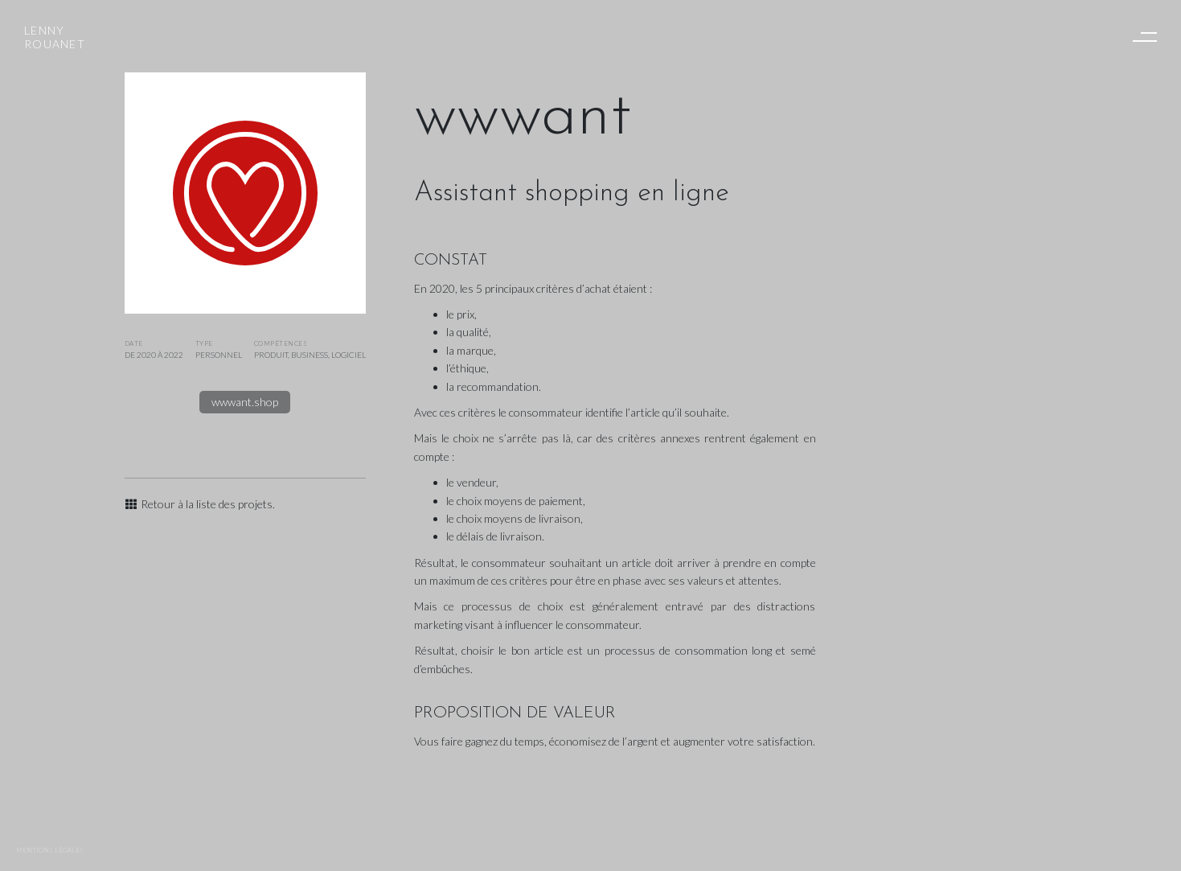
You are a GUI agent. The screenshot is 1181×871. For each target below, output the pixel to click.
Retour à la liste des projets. (200, 504)
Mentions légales (50, 850)
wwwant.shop (244, 402)
